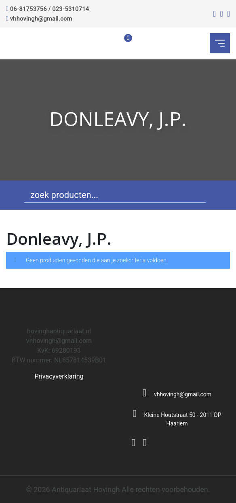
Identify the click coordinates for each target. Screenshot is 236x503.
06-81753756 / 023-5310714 (49, 9)
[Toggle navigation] (220, 43)
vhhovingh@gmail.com (41, 18)
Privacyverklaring (58, 376)
